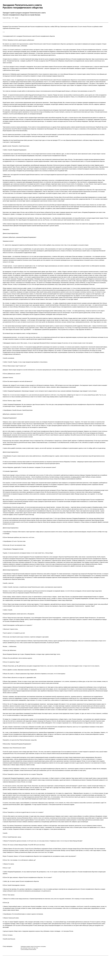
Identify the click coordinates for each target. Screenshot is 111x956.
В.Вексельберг (6, 744)
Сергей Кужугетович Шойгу (20, 140)
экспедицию (47, 104)
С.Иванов (5, 841)
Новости (32, 946)
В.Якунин (5, 658)
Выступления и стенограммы (40, 946)
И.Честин (5, 816)
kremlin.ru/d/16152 (32, 949)
